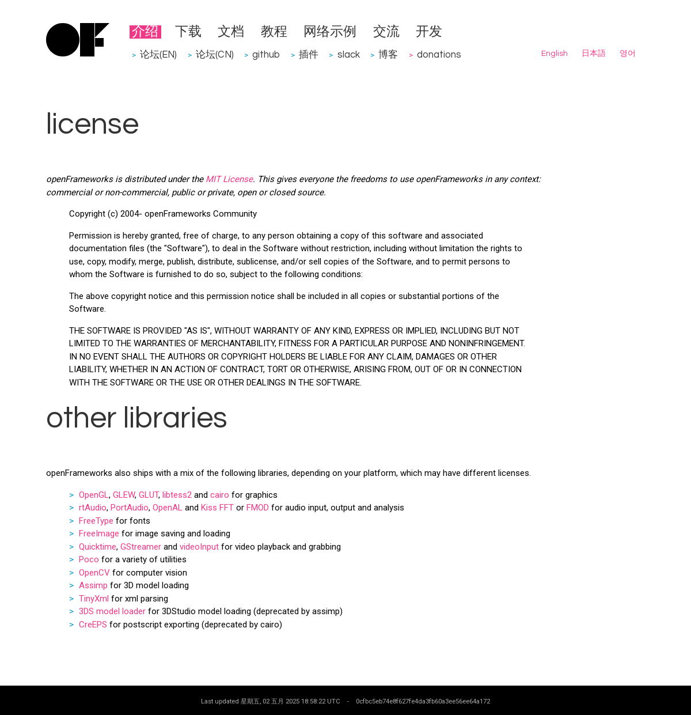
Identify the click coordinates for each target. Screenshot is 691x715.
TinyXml (94, 598)
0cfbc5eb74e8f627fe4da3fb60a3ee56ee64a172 (423, 701)
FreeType (96, 521)
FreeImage (99, 533)
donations (439, 54)
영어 (628, 54)
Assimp (93, 585)
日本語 (594, 54)
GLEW (124, 495)
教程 (274, 32)
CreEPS (93, 624)
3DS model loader (112, 611)
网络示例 (329, 32)
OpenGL (94, 495)
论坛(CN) (215, 54)
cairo (219, 495)
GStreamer (140, 547)
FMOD (257, 507)
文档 (231, 32)
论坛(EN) (158, 54)
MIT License (229, 179)
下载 (188, 32)
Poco (89, 559)
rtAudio (93, 507)
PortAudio (130, 507)
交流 (386, 32)
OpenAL (168, 507)
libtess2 (177, 495)
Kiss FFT (217, 507)
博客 (388, 54)
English (554, 54)
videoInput (199, 547)
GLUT (148, 495)
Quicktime (97, 547)
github (266, 54)
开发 (429, 32)
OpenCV (94, 573)
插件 (308, 54)
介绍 (145, 32)
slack (348, 54)
